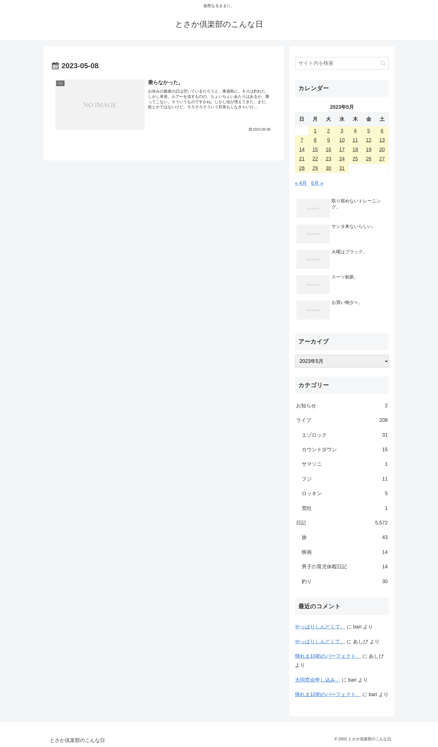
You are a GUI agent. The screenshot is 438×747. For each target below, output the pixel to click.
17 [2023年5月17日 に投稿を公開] (342, 149)
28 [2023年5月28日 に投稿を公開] (301, 168)
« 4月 (301, 183)
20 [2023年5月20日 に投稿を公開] (382, 149)
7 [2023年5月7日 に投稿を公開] (301, 140)
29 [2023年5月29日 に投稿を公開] (315, 168)
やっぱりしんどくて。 (320, 627)
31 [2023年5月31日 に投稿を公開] (342, 168)
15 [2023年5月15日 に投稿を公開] (315, 149)
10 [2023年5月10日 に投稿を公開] (342, 140)
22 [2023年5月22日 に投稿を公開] (315, 159)
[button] (383, 63)
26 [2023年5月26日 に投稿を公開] (369, 159)
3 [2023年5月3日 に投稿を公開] (342, 131)
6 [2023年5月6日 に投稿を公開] (382, 131)
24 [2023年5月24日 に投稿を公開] (342, 159)
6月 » (317, 183)
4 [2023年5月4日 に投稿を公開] (355, 131)
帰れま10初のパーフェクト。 (328, 656)
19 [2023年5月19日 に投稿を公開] (369, 149)
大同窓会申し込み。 (317, 680)
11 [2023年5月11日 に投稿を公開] (355, 140)
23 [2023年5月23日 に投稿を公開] (328, 159)
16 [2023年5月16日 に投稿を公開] (328, 149)
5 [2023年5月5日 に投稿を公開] (368, 131)
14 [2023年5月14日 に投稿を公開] (301, 149)
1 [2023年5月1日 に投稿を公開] (315, 131)
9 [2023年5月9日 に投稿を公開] (328, 140)
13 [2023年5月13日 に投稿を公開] (382, 140)
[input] (342, 63)
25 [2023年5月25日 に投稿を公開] (355, 159)
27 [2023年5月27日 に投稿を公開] (382, 159)
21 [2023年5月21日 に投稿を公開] (301, 159)
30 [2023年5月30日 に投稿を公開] (328, 168)
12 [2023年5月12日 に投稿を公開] (369, 140)
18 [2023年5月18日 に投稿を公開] (355, 149)
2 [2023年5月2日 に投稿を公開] (328, 131)
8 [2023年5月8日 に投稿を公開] (315, 140)
